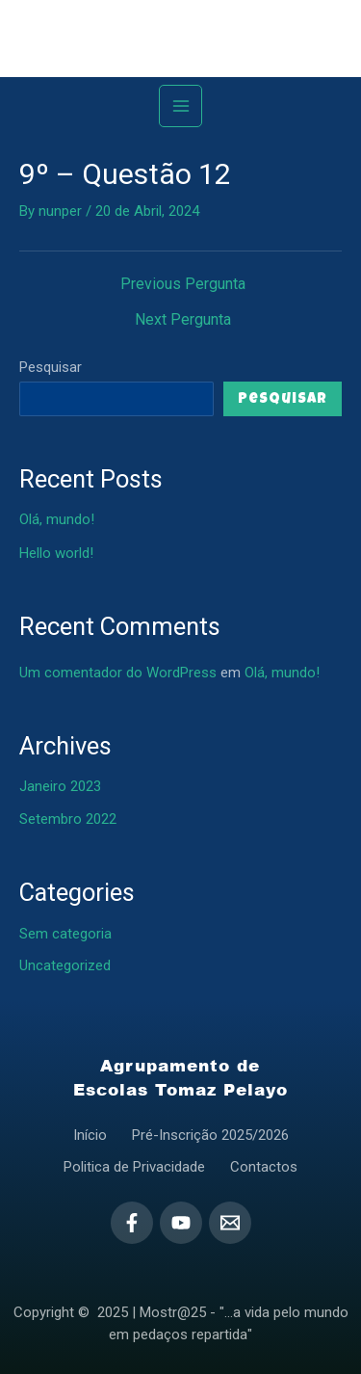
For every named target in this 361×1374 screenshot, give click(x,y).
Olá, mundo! (56, 519)
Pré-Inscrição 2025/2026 (210, 1135)
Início (90, 1135)
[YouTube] (181, 1223)
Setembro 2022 (67, 819)
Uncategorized (65, 965)
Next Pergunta (183, 320)
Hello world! (56, 553)
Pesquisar (50, 367)
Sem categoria (65, 933)
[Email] (230, 1223)
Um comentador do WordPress (118, 672)
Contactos (263, 1167)
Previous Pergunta (182, 284)
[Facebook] (132, 1223)
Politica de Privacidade (134, 1167)
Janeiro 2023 (60, 786)
